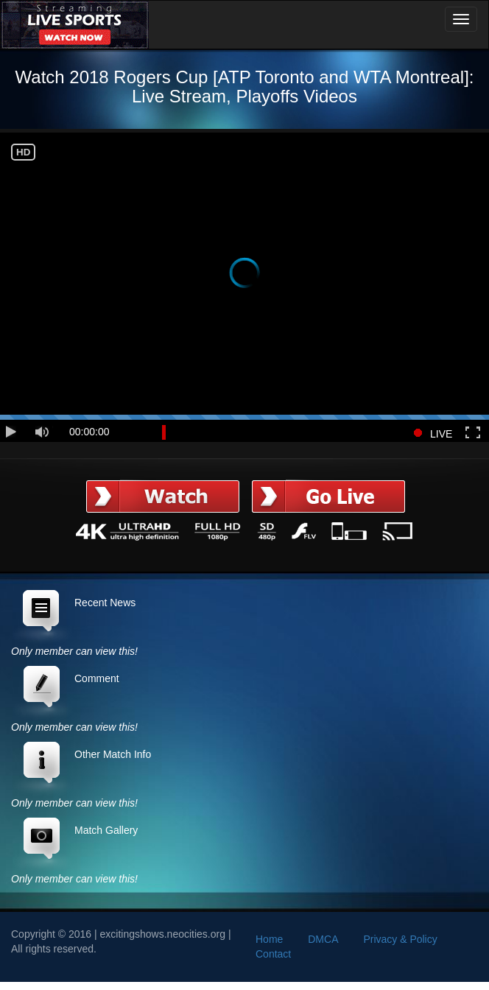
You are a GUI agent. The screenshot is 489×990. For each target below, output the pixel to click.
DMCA (323, 939)
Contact (273, 954)
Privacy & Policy (400, 939)
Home (269, 939)
